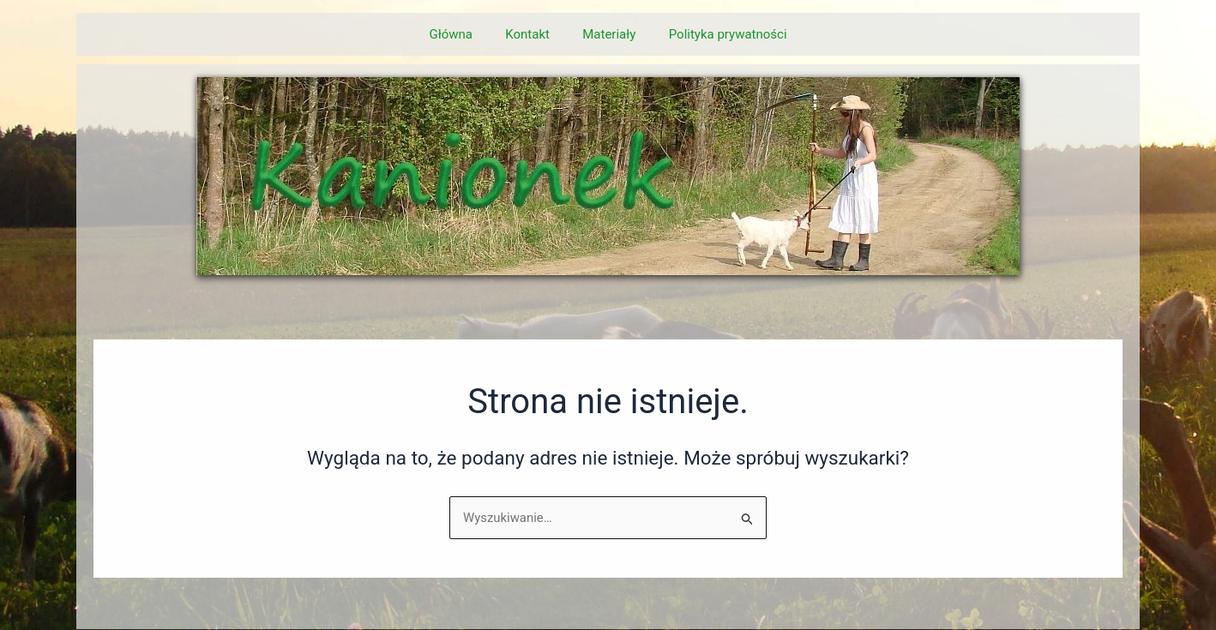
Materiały (605, 34)
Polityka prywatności (717, 34)
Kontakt (531, 34)
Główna (462, 34)
